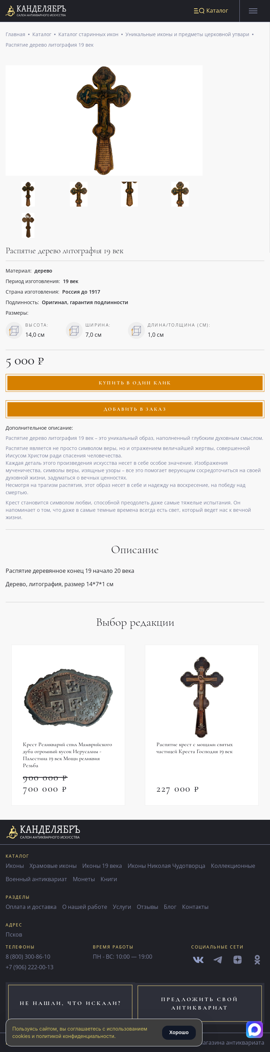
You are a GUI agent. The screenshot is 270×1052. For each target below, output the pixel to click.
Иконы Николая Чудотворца (166, 866)
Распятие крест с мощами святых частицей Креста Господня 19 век (194, 749)
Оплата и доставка (31, 907)
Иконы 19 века (102, 866)
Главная (15, 35)
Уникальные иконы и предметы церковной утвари (187, 35)
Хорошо (178, 1032)
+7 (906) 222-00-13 (29, 968)
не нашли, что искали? (67, 1003)
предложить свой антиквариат (202, 1003)
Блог (170, 907)
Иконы (15, 866)
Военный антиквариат (36, 880)
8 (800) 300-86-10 (28, 957)
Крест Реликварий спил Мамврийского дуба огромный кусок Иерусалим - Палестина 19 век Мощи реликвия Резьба (67, 756)
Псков (14, 935)
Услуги (122, 907)
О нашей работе (84, 907)
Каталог (41, 35)
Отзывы (147, 907)
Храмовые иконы (53, 866)
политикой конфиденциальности (75, 1036)
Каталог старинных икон (88, 35)
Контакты (195, 907)
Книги (109, 880)
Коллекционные (233, 866)
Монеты (84, 880)
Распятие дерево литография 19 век (50, 45)
